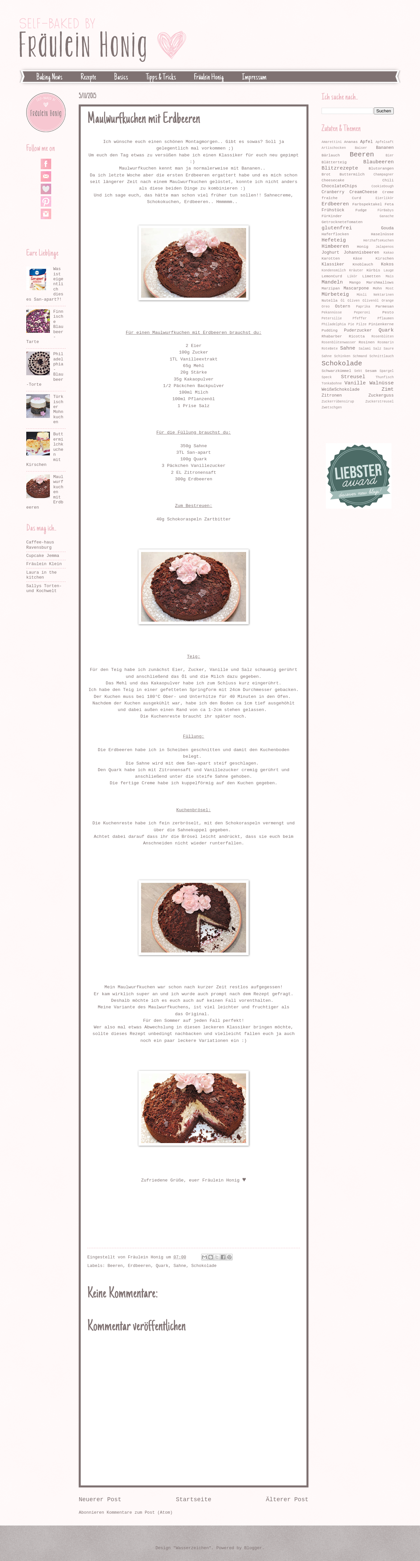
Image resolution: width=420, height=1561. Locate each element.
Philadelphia (334, 324)
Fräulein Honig (209, 77)
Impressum (254, 77)
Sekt (358, 371)
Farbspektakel (367, 204)
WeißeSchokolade (341, 389)
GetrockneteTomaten (342, 222)
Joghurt (330, 252)
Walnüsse (381, 383)
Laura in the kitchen (41, 575)
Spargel (387, 371)
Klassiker (333, 264)
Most (390, 288)
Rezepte (88, 77)
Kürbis (373, 270)
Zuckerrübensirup (338, 401)
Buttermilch (352, 174)
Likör (352, 276)
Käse (357, 258)
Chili (388, 180)
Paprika (363, 307)
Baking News (49, 77)
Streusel (353, 377)
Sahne (180, 1265)
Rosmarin (386, 342)
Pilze (361, 324)
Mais (390, 276)
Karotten (331, 258)
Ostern (342, 306)
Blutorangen (381, 168)
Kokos (387, 264)
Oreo (326, 307)
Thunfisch (384, 377)
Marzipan (331, 288)
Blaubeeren (378, 162)
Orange (388, 301)
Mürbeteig (335, 294)
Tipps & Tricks (161, 77)
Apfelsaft (384, 142)
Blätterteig (334, 162)
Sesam (371, 371)
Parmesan (384, 306)
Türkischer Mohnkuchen (58, 409)
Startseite (193, 1499)
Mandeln (332, 282)
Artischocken (334, 148)
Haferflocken (335, 234)
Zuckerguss (381, 395)
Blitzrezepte (340, 168)
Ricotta (357, 336)
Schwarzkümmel (336, 371)
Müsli (362, 295)
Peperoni (362, 312)
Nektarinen (383, 295)
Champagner (383, 174)
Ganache (387, 216)
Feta (389, 204)
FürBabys (386, 210)
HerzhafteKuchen (378, 240)
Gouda (387, 228)
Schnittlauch (381, 356)
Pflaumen (386, 318)
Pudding (330, 330)
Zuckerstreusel (379, 401)
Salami (365, 349)
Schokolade (204, 1265)
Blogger (253, 1548)
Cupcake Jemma (42, 555)
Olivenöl (371, 301)
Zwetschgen (332, 407)
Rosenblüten (382, 336)
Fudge (361, 210)
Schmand (360, 356)
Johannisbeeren (361, 252)
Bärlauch (331, 155)
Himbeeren (335, 246)
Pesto (388, 312)
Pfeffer (360, 318)
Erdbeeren (139, 1265)
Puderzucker (358, 330)
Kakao (389, 253)
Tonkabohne (332, 383)
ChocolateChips (339, 186)
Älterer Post (287, 1499)
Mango (355, 282)
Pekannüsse (332, 312)
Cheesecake (333, 180)
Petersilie (332, 318)
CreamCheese (363, 192)
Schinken (342, 356)
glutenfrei (337, 228)
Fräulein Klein (44, 564)
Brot (326, 174)
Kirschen (384, 258)
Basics (121, 77)
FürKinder (332, 216)
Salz (377, 349)
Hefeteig (334, 240)
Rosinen (367, 342)
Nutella (330, 300)
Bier (390, 155)
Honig (362, 246)
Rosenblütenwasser (339, 342)
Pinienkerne (381, 324)
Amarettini (332, 142)
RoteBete (330, 349)
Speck (327, 377)
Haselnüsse (382, 234)
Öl (343, 301)
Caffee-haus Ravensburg (40, 545)
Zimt (388, 389)
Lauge (389, 270)
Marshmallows (380, 282)
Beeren (115, 1265)
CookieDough (382, 186)
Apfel (366, 141)
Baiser (361, 148)
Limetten (371, 276)
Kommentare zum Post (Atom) (140, 1512)
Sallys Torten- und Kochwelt (44, 588)
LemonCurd (332, 276)
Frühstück (333, 210)
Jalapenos (384, 247)
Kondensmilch (334, 270)
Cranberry (333, 192)
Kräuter (356, 270)
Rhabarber (332, 336)
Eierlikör (384, 198)
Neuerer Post (100, 1499)
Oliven (353, 301)
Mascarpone (356, 288)
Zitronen (332, 395)
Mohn (377, 288)
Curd (356, 198)
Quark (162, 1265)
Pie (351, 324)
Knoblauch (363, 264)
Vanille (355, 383)
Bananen (385, 147)
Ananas (351, 142)
